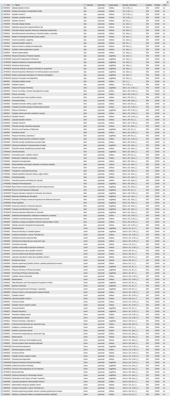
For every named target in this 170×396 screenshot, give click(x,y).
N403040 (7, 123)
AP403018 (7, 65)
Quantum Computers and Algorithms (25, 78)
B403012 (7, 113)
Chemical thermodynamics (21, 346)
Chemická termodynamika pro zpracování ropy (28, 241)
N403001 (7, 238)
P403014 (7, 340)
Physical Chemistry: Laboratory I (23, 136)
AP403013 (7, 56)
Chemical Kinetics (18, 152)
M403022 (7, 394)
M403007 (7, 222)
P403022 (7, 37)
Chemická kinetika (18, 101)
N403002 (7, 104)
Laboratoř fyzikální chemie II (22, 43)
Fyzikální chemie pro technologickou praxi (27, 340)
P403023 (7, 40)
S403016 (7, 231)
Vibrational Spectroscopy (21, 65)
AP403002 (7, 184)
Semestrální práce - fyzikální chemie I (25, 155)
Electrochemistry (18, 228)
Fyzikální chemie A (18, 21)
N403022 (7, 305)
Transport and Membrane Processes (25, 209)
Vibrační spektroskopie (20, 53)
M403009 (7, 382)
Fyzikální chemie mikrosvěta (22, 276)
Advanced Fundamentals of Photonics (25, 59)
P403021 (7, 33)
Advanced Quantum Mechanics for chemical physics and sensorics (35, 72)
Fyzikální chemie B (18, 123)
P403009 (7, 24)
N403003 (7, 225)
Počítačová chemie (18, 260)
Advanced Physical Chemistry (22, 88)
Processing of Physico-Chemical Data (25, 273)
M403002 (7, 215)
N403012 (7, 43)
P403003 (7, 164)
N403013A (7, 299)
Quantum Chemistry (19, 286)
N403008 (7, 279)
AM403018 (7, 346)
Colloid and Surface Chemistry (22, 366)
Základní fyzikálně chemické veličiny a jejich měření (30, 174)
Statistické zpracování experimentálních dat (27, 27)
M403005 (7, 11)
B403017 (7, 350)
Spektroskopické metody (20, 318)
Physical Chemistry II (19, 110)
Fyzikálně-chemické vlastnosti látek (24, 238)
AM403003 (7, 362)
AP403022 (7, 75)
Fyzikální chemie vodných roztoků (24, 305)
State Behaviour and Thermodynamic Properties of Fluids (32, 283)
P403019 (7, 180)
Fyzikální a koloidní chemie (21, 17)
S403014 (7, 110)
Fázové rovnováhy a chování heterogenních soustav (30, 91)
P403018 (7, 53)
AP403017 (7, 145)
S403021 (7, 286)
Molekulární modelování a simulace (24, 158)
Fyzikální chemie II (18, 14)
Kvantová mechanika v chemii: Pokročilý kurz (28, 235)
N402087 (7, 314)
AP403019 (7, 212)
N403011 (7, 295)
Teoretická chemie (18, 132)
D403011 (7, 324)
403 (147, 8)
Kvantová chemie (18, 302)
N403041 (7, 276)
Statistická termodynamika (21, 161)
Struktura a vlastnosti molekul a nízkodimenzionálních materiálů (34, 394)
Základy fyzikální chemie (20, 8)
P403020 (7, 30)
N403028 (7, 247)
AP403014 (7, 375)
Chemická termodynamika (21, 359)
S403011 (7, 311)
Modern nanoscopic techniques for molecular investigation (32, 75)
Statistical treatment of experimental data (26, 62)
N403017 (7, 260)
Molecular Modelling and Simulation (24, 196)
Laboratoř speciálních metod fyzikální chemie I (28, 382)
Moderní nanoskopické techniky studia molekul (28, 37)
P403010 (7, 334)
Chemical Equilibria (19, 267)
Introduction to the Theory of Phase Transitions (28, 378)
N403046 (7, 318)
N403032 (7, 8)
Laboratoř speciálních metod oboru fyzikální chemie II (31, 257)
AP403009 (7, 59)
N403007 (7, 132)
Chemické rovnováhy (19, 244)
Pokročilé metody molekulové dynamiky (26, 126)
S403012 (7, 321)
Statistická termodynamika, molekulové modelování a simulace (34, 215)
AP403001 (7, 196)
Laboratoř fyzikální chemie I (21, 120)
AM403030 (7, 190)
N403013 (7, 120)
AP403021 (7, 72)
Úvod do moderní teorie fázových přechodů (27, 254)
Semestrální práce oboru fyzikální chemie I (27, 97)
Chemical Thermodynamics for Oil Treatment (28, 369)
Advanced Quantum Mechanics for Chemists (27, 212)
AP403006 (7, 366)
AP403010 (7, 369)
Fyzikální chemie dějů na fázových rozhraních (28, 247)
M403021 (7, 391)
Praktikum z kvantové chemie (22, 327)
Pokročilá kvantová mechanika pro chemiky (27, 180)
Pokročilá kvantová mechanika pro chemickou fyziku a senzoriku (34, 33)
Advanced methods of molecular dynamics (27, 206)
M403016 (7, 385)
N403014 (7, 14)
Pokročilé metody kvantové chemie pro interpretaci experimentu (34, 30)
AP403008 (7, 187)
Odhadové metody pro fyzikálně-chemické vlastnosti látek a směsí (35, 222)
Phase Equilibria (18, 203)
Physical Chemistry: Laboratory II (23, 321)
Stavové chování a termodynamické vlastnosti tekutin (30, 292)
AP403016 (7, 378)
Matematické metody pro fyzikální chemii (26, 385)
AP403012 (7, 372)
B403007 (7, 81)
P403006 (7, 330)
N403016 (7, 17)
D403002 (7, 46)
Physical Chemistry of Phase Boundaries (26, 270)
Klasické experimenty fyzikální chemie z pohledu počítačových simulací (37, 263)
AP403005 (7, 206)
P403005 (7, 126)
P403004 (7, 168)
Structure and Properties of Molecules (25, 129)
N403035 (7, 21)
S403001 (7, 88)
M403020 (7, 388)
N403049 (7, 263)
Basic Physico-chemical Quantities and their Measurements (33, 187)
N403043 (7, 235)
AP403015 (7, 62)
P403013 (7, 49)
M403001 (7, 353)
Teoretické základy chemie (21, 81)
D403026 (7, 142)
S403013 (7, 136)
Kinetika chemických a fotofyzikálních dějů (27, 11)
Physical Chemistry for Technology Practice (27, 375)
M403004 (7, 219)
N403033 (7, 97)
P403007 (7, 171)
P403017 (7, 148)
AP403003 (7, 200)
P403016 (7, 343)
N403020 (7, 94)
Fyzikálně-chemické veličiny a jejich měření (27, 104)
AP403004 (7, 203)
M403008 (7, 292)
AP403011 (7, 152)
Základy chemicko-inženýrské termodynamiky (28, 225)
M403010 (7, 91)
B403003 (7, 85)
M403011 (7, 356)
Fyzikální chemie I (18, 85)
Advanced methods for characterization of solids (29, 145)
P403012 (7, 337)
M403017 (7, 327)
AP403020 (7, 69)
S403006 (7, 308)
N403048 (7, 107)
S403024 (7, 129)
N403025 (7, 244)
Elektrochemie (17, 279)
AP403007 (7, 209)
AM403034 (7, 289)
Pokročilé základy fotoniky (21, 24)
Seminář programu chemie (21, 350)
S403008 (7, 228)
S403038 (7, 273)
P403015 (7, 27)
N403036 (7, 139)
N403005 (7, 241)
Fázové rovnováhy (18, 94)
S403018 (7, 283)
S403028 (7, 270)
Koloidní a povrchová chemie (22, 330)
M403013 (7, 155)
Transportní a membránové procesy (24, 171)
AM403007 (7, 193)
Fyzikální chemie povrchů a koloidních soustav (28, 113)
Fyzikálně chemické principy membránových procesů (30, 107)
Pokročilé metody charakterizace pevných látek (28, 142)
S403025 (7, 267)
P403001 (7, 158)
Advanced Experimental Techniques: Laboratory (29, 289)
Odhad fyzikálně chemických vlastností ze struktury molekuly (33, 164)
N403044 (7, 257)
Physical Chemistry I (19, 311)
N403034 (7, 251)
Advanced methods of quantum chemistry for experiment (32, 69)
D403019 (7, 101)
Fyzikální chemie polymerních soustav (25, 49)
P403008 (7, 174)
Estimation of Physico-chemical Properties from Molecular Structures (36, 200)
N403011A (7, 116)
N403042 (7, 254)
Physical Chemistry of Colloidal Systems (26, 231)
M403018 (7, 359)
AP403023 (7, 78)
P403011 (7, 177)
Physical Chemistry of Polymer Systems (26, 56)
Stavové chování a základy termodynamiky (27, 46)
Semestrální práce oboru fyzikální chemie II (27, 251)
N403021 (7, 302)
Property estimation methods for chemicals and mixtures (32, 193)
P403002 (7, 161)
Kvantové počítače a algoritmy (22, 40)
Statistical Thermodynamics (21, 184)
